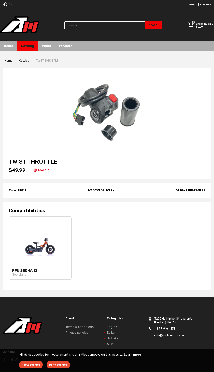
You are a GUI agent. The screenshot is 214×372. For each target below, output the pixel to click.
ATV (110, 344)
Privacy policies (76, 332)
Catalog (27, 46)
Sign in (193, 4)
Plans (46, 46)
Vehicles (65, 46)
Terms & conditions (79, 327)
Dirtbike (112, 338)
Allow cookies (31, 364)
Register (205, 4)
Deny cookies (58, 364)
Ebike (111, 332)
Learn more (132, 354)
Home (8, 46)
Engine (112, 327)
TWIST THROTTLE (47, 60)
